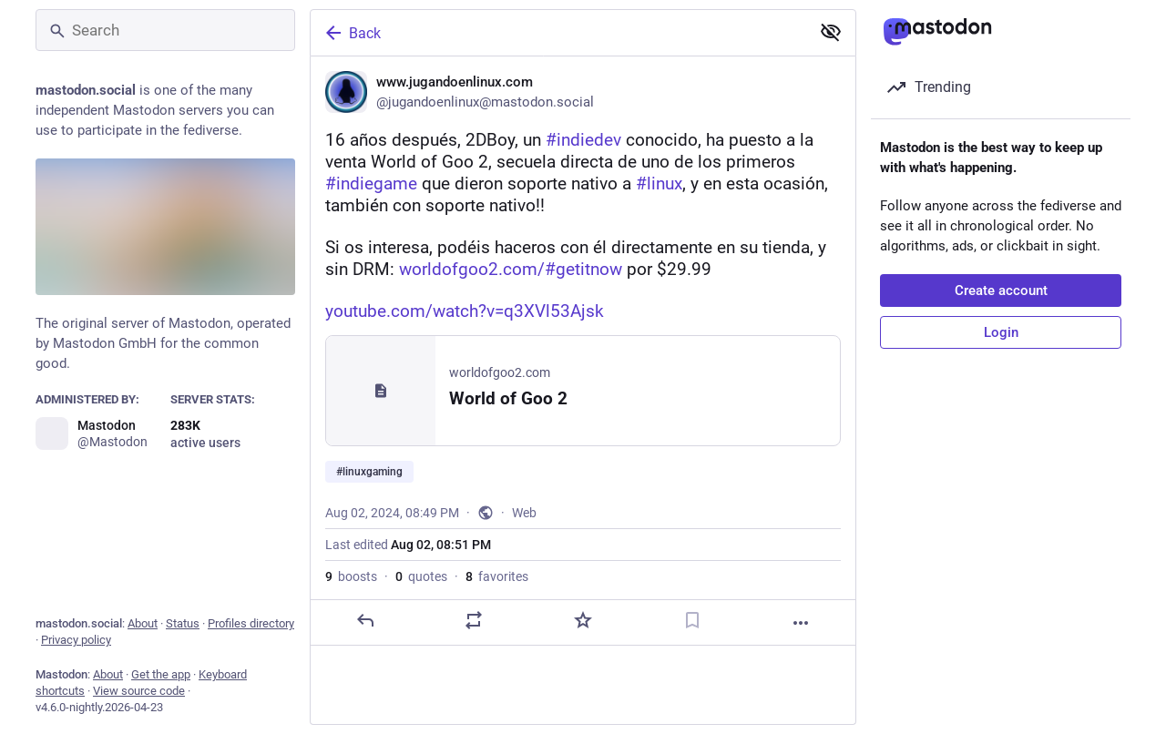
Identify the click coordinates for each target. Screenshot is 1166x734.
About (143, 623)
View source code (139, 691)
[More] (801, 623)
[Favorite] (583, 620)
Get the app (160, 674)
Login (1001, 332)
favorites (496, 576)
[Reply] (365, 620)
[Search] (165, 30)
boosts (351, 576)
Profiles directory (251, 623)
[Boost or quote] (474, 620)
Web (524, 512)
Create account (1001, 290)
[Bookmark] (692, 620)
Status (182, 623)
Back (351, 33)
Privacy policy (76, 640)
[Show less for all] (830, 32)
